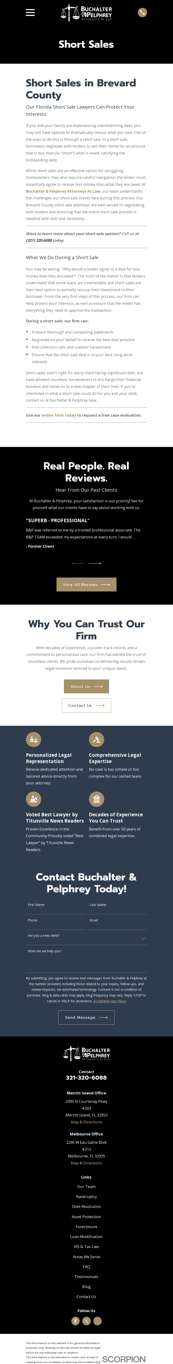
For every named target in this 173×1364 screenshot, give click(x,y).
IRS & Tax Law (86, 1246)
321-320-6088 (86, 1077)
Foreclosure (86, 1226)
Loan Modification (86, 1236)
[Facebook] (75, 1321)
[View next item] (94, 563)
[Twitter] (86, 1321)
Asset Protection (86, 1216)
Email (94, 920)
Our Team (86, 1186)
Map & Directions (86, 1122)
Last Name (98, 905)
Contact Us (86, 1296)
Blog (86, 1286)
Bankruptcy (86, 1196)
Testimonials (86, 1276)
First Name (36, 905)
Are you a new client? (44, 936)
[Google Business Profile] (97, 1321)
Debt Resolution (86, 1206)
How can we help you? (44, 951)
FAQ (86, 1266)
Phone (33, 920)
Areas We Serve (86, 1256)
